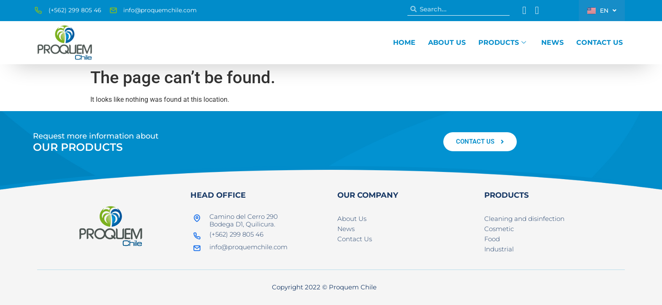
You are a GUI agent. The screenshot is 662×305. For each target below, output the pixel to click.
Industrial (499, 249)
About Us (447, 42)
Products (502, 42)
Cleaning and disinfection (524, 219)
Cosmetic (499, 229)
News (552, 42)
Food (492, 239)
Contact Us (599, 42)
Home (404, 42)
